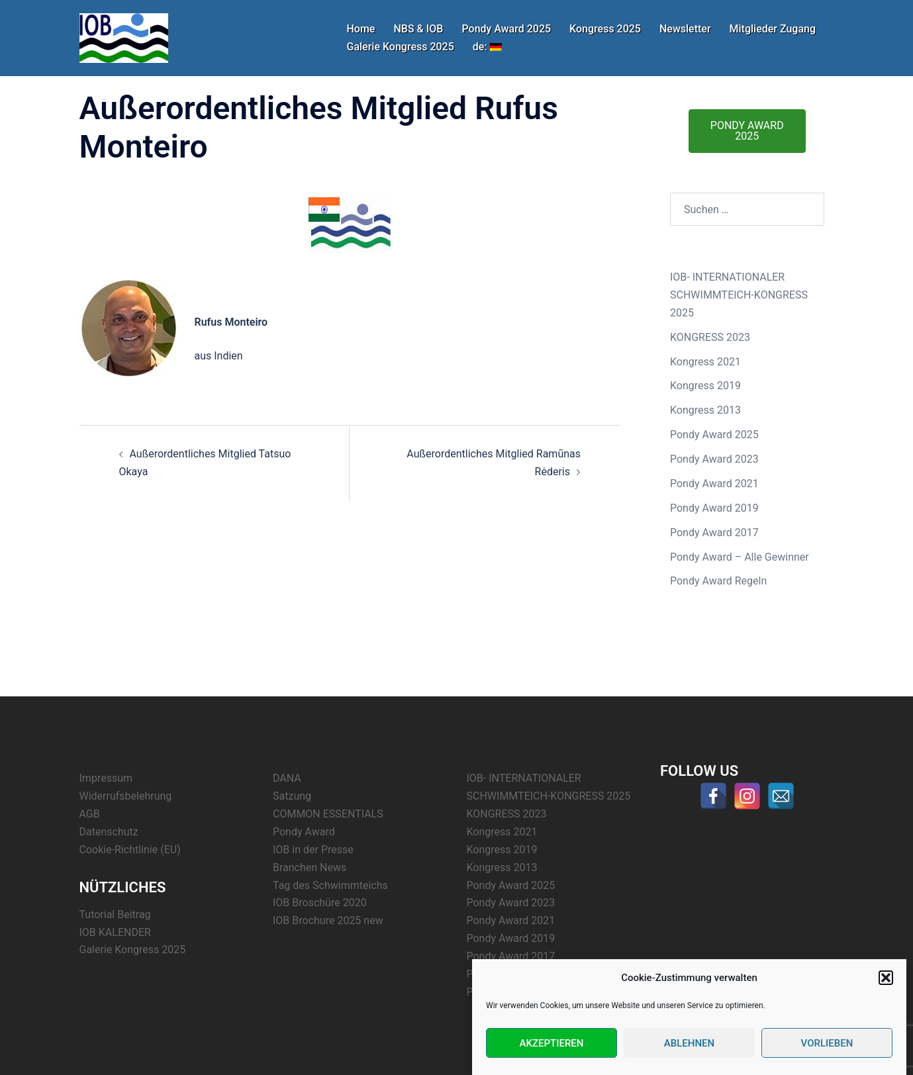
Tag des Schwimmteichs (330, 885)
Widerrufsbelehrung (125, 796)
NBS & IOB (418, 29)
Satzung (292, 796)
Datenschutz (108, 831)
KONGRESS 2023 (710, 337)
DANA (287, 778)
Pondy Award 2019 (714, 508)
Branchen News (309, 867)
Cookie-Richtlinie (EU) (130, 849)
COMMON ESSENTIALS (328, 814)
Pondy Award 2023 (714, 459)
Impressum (106, 778)
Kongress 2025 (605, 29)
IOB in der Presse (313, 849)
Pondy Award (304, 831)
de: (487, 46)
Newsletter (685, 29)
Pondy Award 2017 (714, 532)
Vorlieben (827, 1043)
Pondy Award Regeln (718, 581)
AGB (89, 814)
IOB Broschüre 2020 (320, 902)
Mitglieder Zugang (773, 29)
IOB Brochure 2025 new (328, 920)
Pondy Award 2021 (714, 483)
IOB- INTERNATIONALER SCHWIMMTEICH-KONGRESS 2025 (739, 295)
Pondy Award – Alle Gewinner (739, 557)
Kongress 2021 (705, 361)
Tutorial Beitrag (115, 914)
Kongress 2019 (705, 385)
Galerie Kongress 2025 (400, 46)
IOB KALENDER (115, 932)
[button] (885, 978)
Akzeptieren (552, 1043)
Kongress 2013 (705, 410)
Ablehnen (689, 1043)
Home (361, 29)
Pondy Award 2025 (506, 29)
